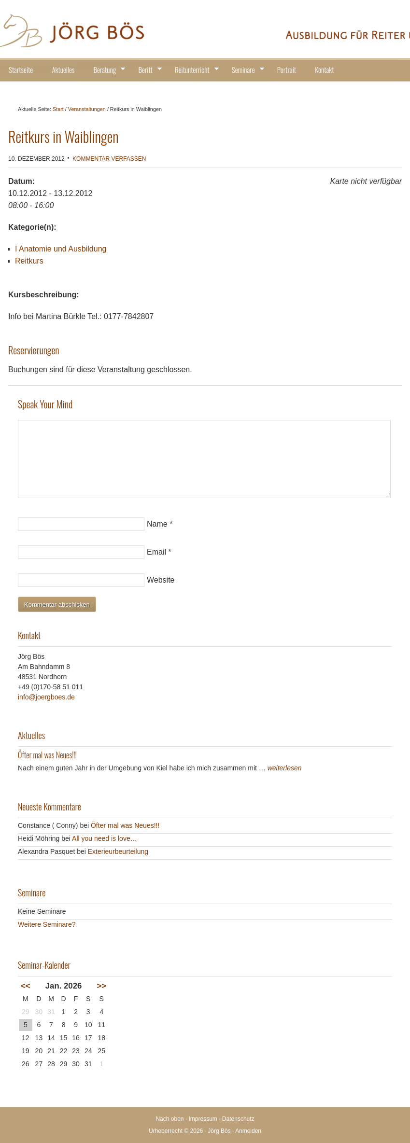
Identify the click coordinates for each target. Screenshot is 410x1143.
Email (156, 552)
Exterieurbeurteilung (118, 851)
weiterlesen (285, 768)
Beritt (146, 71)
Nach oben (170, 1118)
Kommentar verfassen (109, 158)
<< (25, 985)
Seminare (245, 71)
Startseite (21, 69)
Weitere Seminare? (47, 924)
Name (157, 524)
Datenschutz (238, 1118)
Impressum (203, 1118)
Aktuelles (63, 69)
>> (101, 985)
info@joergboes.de (46, 697)
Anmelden (248, 1131)
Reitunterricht (193, 71)
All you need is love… (104, 838)
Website (161, 580)
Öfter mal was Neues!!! (47, 755)
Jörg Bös (205, 29)
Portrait (286, 69)
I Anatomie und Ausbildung (60, 249)
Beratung (106, 71)
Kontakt (324, 69)
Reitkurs (29, 261)
